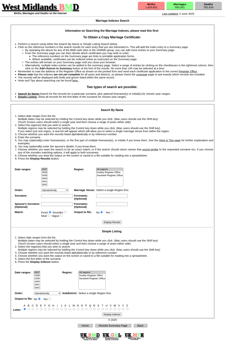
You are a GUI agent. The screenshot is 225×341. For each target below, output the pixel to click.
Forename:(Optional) (81, 197)
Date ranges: (23, 169)
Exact (44, 212)
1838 (44, 172)
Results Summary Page (113, 325)
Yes (108, 212)
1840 (44, 178)
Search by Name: (29, 93)
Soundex (57, 212)
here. (75, 80)
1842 (44, 184)
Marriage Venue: (84, 190)
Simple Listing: (27, 96)
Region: (79, 169)
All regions (109, 169)
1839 (44, 175)
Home (85, 325)
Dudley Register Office (109, 172)
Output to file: (83, 212)
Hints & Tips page (170, 140)
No (98, 212)
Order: (19, 190)
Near (44, 215)
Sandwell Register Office (109, 175)
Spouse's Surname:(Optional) (27, 205)
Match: (19, 212)
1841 (44, 181)
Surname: (21, 195)
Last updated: (170, 13)
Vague (55, 215)
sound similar (150, 149)
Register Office (188, 71)
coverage (141, 74)
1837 (44, 169)
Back (140, 325)
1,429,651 (151, 6)
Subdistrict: (69, 293)
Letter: (17, 309)
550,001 (179, 6)
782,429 (208, 6)
